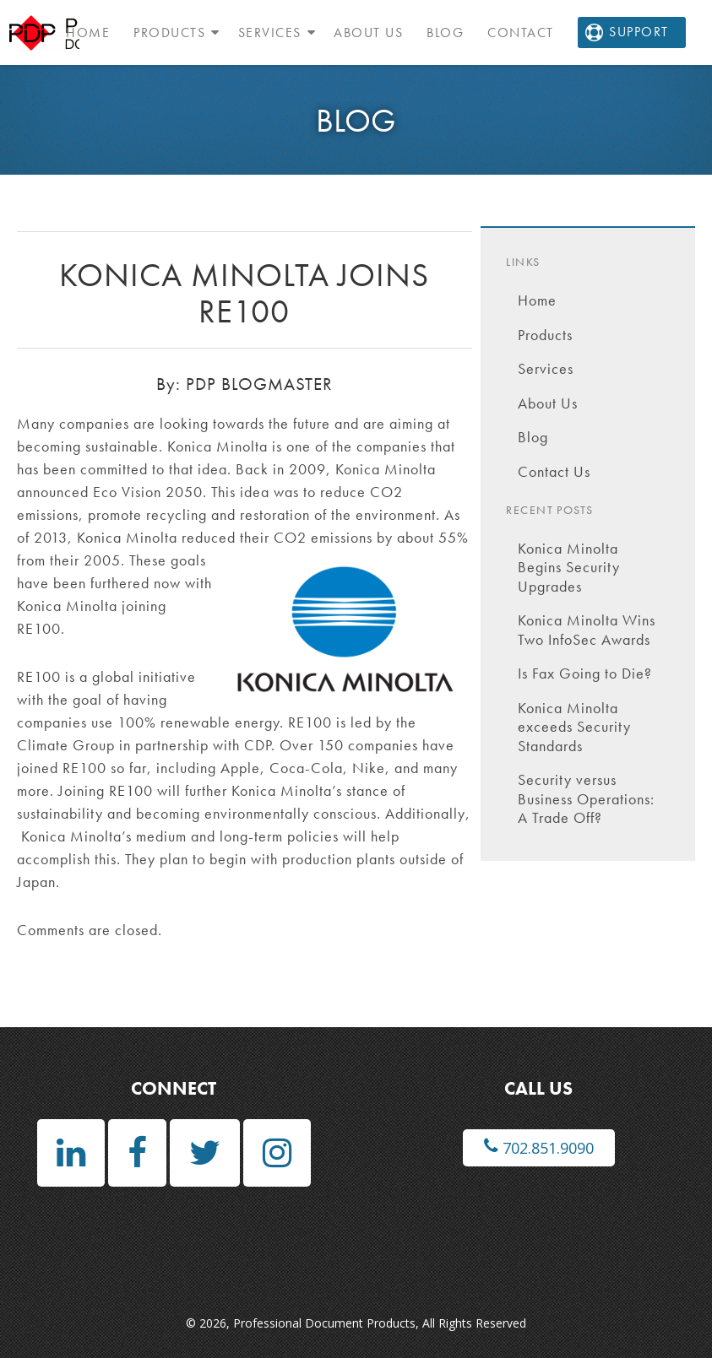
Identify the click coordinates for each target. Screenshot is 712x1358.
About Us (368, 32)
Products (169, 32)
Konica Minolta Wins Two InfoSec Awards (586, 629)
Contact (520, 32)
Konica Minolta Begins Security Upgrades (569, 567)
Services (270, 32)
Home (88, 32)
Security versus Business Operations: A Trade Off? (586, 798)
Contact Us (554, 471)
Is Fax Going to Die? (585, 673)
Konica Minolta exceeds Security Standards (574, 726)
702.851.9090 (539, 1147)
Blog (445, 32)
